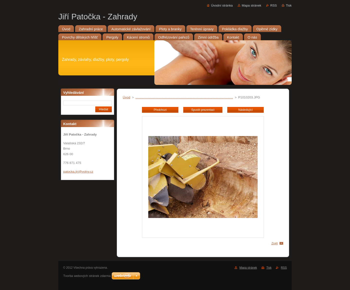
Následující (245, 110)
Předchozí (160, 110)
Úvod (126, 97)
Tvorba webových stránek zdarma (87, 276)
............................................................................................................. (184, 97)
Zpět (274, 243)
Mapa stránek (251, 5)
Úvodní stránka (222, 5)
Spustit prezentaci (202, 110)
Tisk (289, 5)
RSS (273, 5)
